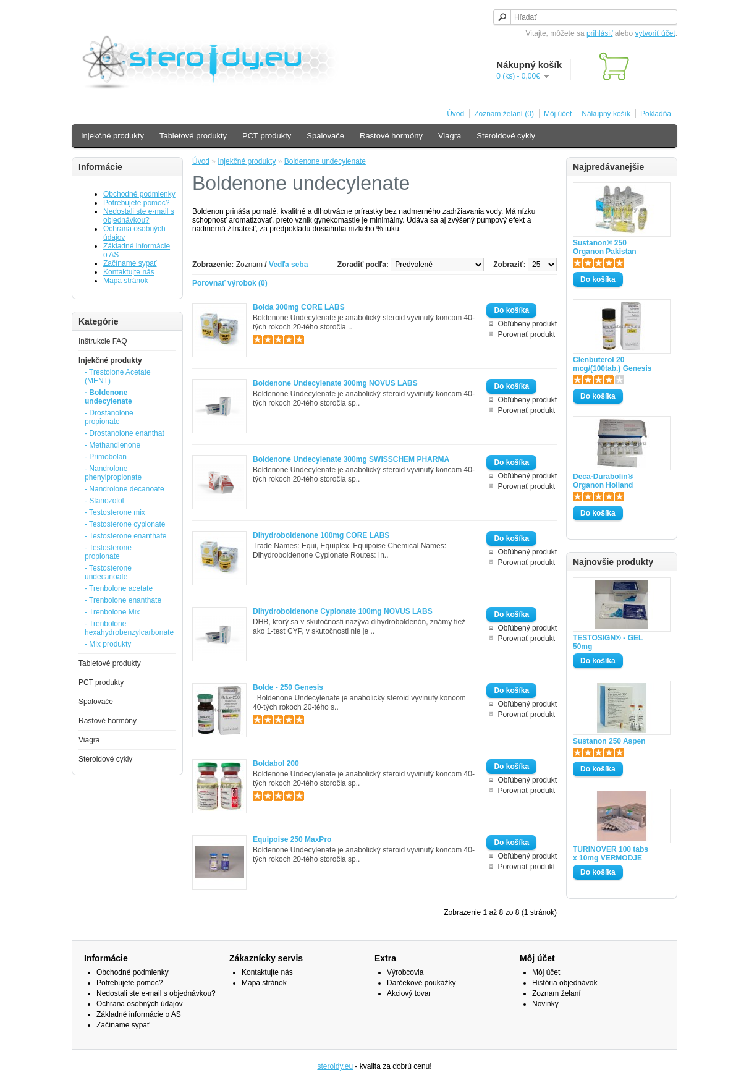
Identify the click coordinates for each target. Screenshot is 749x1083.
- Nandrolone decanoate (124, 489)
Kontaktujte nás (128, 272)
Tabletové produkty (193, 135)
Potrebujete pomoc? (136, 202)
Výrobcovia (405, 972)
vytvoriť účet (655, 33)
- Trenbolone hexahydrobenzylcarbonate (126, 628)
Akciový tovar (409, 993)
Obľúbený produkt (527, 324)
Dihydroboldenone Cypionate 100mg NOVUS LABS (343, 611)
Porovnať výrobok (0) (230, 283)
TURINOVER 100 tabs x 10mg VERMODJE (610, 853)
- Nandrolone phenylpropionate (113, 473)
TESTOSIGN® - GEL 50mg (608, 642)
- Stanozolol (104, 500)
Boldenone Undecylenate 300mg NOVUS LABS (335, 383)
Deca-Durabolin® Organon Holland (603, 481)
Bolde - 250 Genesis (288, 687)
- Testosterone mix (115, 512)
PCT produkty (266, 135)
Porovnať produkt (526, 334)
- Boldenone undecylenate (108, 397)
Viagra (449, 135)
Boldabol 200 (276, 763)
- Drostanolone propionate (109, 417)
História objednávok (564, 983)
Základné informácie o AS (138, 1014)
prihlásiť (599, 33)
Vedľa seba (288, 264)
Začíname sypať (130, 263)
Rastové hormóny (391, 135)
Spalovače (325, 135)
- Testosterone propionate (108, 552)
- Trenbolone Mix (112, 612)
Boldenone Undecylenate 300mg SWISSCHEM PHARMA (351, 459)
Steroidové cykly (505, 135)
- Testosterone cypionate (125, 524)
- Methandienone (112, 445)
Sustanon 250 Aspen (609, 741)
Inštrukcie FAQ (102, 341)
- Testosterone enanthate (126, 536)
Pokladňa (655, 113)
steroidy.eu (335, 1066)
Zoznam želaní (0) (504, 113)
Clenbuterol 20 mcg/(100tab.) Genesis (612, 364)
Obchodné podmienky (139, 194)
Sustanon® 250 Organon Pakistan (605, 247)
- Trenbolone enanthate (123, 600)
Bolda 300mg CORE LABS (299, 307)
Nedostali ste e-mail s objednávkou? (138, 215)
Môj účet (558, 113)
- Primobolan (106, 456)
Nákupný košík (606, 113)
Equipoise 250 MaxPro (292, 839)
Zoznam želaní (556, 993)
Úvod (455, 113)
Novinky (545, 1004)
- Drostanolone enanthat (124, 433)
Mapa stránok (125, 280)
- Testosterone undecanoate (108, 572)
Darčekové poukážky (421, 983)
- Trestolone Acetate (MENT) (118, 376)
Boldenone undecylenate (325, 161)
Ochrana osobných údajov (139, 1004)
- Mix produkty (108, 644)
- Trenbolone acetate (119, 588)
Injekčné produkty (112, 135)
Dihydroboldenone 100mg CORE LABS (321, 535)
